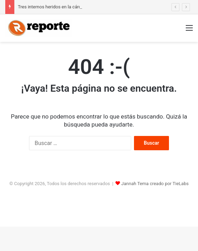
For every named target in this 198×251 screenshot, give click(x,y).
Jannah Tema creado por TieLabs (155, 183)
